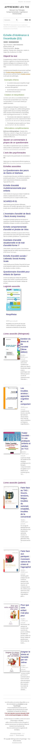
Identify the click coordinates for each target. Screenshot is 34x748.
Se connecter (27, 1)
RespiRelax (11, 314)
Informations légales (15, 733)
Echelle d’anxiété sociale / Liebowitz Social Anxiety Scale (15, 258)
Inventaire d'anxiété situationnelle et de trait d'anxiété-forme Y (14, 242)
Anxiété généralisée (13, 42)
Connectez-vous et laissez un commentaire (14, 149)
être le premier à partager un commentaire (19, 163)
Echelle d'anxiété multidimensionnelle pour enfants (14, 188)
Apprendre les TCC (17, 6)
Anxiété (5, 42)
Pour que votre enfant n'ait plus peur (25, 610)
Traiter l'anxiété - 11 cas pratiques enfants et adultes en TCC (26, 441)
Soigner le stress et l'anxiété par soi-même (25, 657)
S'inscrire (20, 1)
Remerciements (20, 735)
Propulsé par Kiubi (17, 742)
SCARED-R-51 (10, 201)
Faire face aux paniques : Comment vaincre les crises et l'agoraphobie (27, 559)
